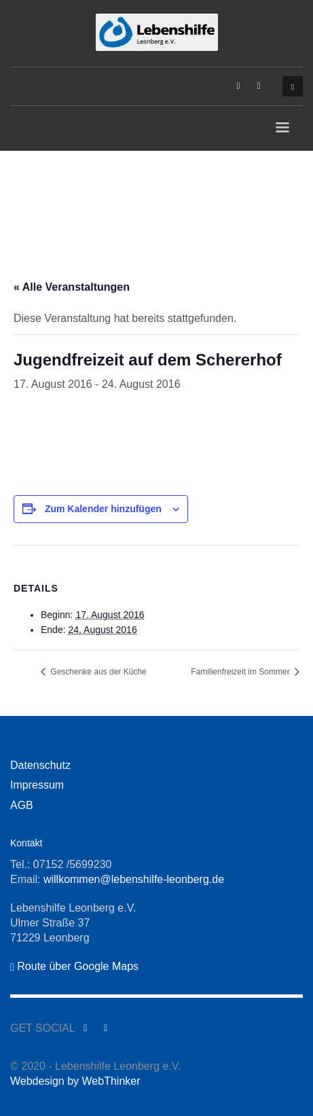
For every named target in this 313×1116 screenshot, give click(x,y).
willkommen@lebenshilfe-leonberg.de (133, 879)
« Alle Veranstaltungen (72, 287)
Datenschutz (40, 765)
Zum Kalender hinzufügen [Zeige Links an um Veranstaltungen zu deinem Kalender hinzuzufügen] (103, 508)
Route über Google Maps (74, 966)
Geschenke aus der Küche (97, 672)
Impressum (37, 785)
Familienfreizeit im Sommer (241, 672)
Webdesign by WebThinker (75, 1081)
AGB (21, 805)
